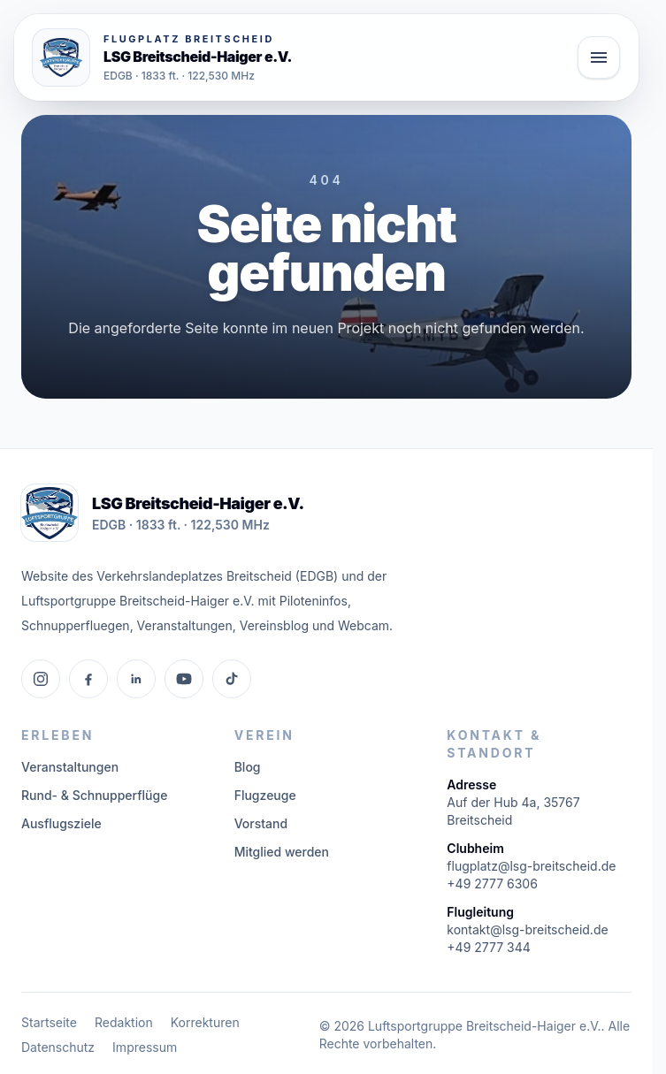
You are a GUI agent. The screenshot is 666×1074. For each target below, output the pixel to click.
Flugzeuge (265, 795)
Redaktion (124, 1022)
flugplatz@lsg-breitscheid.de (531, 865)
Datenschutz (58, 1047)
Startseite (49, 1022)
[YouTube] (184, 678)
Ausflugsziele (61, 823)
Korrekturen (205, 1022)
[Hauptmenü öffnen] (599, 57)
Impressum (144, 1047)
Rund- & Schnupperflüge (94, 795)
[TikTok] (231, 678)
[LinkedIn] (136, 678)
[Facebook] (88, 678)
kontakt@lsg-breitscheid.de (527, 929)
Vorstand (260, 823)
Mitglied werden (281, 851)
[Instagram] (40, 678)
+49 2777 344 (488, 947)
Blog (247, 766)
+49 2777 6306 (492, 883)
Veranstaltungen (70, 766)
